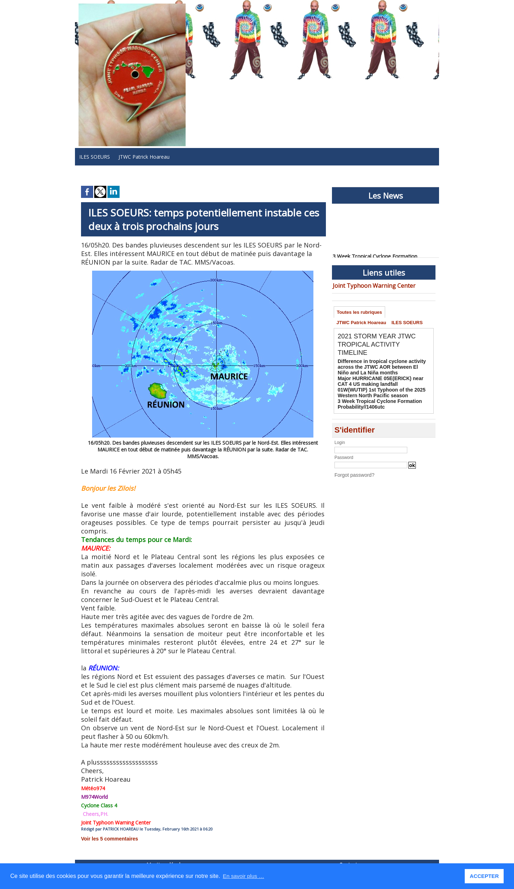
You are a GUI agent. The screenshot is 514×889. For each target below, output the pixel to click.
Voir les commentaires (105, 838)
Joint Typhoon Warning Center (367, 285)
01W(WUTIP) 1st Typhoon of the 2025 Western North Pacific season (375, 391)
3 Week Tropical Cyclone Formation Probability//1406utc (374, 401)
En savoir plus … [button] (244, 876)
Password (343, 453)
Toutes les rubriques (360, 312)
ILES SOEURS (94, 156)
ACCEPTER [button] (485, 876)
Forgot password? (351, 471)
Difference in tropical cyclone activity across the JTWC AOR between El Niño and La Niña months (383, 368)
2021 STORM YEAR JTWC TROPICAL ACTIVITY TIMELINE (381, 347)
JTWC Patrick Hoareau (144, 156)
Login (339, 438)
